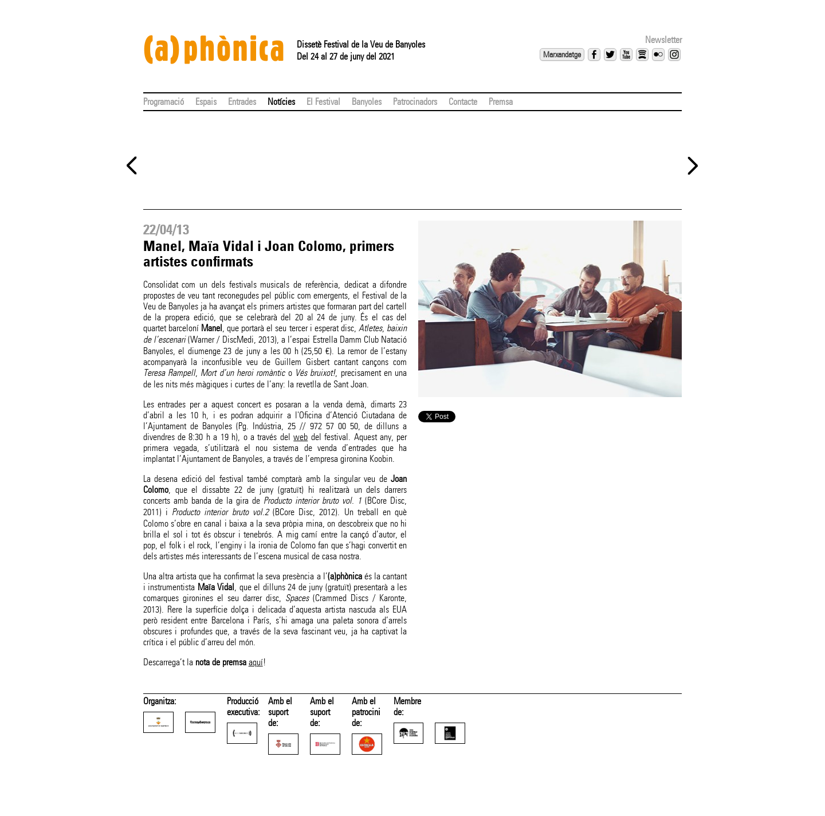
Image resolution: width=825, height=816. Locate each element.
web (300, 436)
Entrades (242, 101)
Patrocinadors (415, 101)
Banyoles (367, 101)
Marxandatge (562, 54)
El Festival (323, 101)
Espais (206, 101)
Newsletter (663, 39)
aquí (256, 662)
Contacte (463, 101)
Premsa (501, 101)
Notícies (281, 101)
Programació (163, 101)
